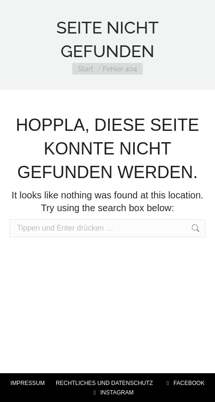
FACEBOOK (184, 383)
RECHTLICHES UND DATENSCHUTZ (104, 383)
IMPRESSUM (27, 383)
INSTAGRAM (112, 392)
